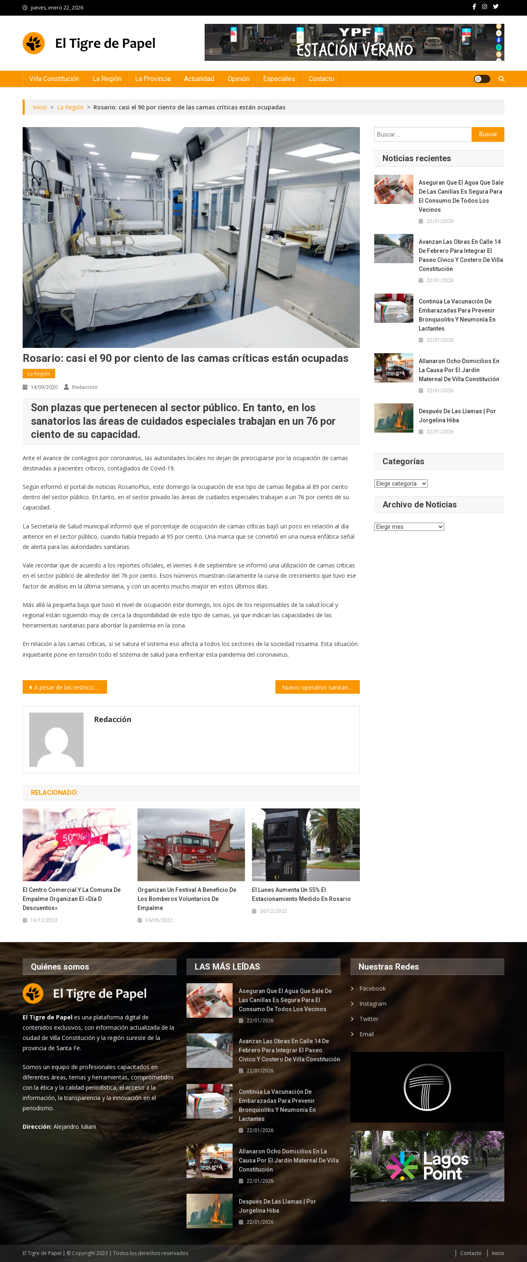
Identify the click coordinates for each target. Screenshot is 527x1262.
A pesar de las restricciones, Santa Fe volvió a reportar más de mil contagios (70, 687)
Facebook (372, 988)
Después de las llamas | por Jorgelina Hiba (457, 416)
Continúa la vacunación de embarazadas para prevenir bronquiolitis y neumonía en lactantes (457, 315)
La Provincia (152, 79)
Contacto (321, 79)
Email (366, 1034)
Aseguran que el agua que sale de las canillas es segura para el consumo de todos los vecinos (461, 196)
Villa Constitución (54, 79)
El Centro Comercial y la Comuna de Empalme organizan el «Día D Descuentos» (72, 899)
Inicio (498, 1253)
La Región (107, 79)
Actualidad (199, 79)
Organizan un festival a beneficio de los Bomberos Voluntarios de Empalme (187, 899)
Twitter (368, 1019)
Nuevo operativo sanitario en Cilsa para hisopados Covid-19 (321, 687)
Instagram (373, 1003)
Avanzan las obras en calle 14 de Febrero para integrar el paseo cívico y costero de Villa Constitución (461, 255)
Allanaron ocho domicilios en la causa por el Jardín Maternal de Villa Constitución (459, 370)
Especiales (279, 79)
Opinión (239, 79)
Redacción (85, 387)
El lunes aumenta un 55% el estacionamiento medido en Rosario (301, 894)
